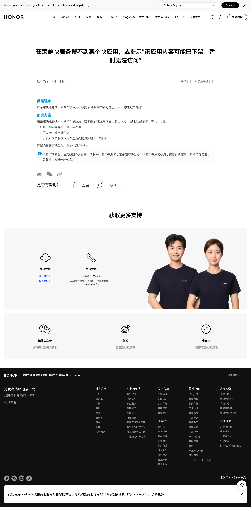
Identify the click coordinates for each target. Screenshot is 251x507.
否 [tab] (115, 185)
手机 (53, 17)
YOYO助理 (194, 436)
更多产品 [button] (113, 17)
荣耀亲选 (100, 431)
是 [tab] (87, 185)
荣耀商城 (237, 17)
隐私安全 (162, 436)
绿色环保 (162, 431)
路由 (98, 422)
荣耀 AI (145, 17)
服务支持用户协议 (136, 427)
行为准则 (162, 450)
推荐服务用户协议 (136, 436)
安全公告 (162, 464)
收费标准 (131, 398)
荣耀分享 (193, 431)
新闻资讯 (162, 398)
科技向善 (162, 445)
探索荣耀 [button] (195, 17)
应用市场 (193, 408)
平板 (77, 17)
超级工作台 (195, 445)
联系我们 (43, 280)
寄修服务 (131, 412)
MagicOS (129, 17)
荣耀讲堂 (224, 431)
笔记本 (65, 17)
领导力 (161, 426)
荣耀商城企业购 (228, 412)
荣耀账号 (193, 412)
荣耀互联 (193, 398)
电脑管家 (193, 441)
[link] (6, 478)
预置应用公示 (196, 450)
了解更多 (157, 494)
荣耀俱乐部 (162, 17)
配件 (98, 427)
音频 (99, 17)
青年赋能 (162, 440)
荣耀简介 (162, 394)
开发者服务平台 (228, 436)
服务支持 (178, 17)
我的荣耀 (193, 403)
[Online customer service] (241, 485)
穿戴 (88, 17)
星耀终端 (224, 440)
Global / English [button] (172, 5)
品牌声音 (162, 408)
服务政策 (131, 394)
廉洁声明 (162, 454)
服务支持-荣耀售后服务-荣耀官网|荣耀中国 (45, 375)
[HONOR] (10, 375)
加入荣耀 (162, 403)
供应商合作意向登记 (230, 445)
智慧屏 (99, 417)
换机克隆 (193, 427)
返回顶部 (233, 375)
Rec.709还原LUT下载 (200, 460)
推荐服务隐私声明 (136, 431)
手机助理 (193, 422)
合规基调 (162, 459)
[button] (14, 478)
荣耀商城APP (227, 398)
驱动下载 (193, 455)
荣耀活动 (162, 412)
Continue (230, 5)
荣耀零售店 (226, 408)
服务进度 (131, 403)
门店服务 (131, 417)
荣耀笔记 (193, 417)
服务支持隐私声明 (136, 422)
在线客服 (43, 275)
